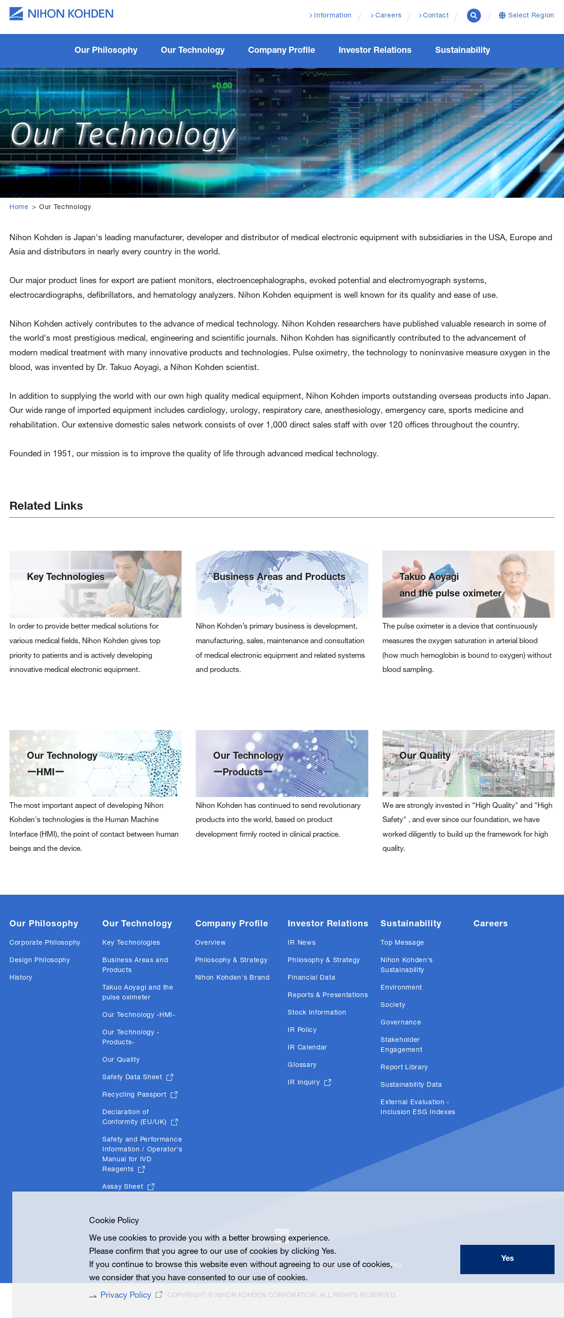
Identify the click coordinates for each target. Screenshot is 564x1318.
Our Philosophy (43, 935)
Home (19, 207)
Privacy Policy (121, 1296)
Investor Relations (328, 935)
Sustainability (411, 935)
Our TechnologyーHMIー (62, 774)
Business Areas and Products (279, 585)
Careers (490, 935)
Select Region (531, 16)
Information (333, 16)
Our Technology (137, 935)
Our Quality (424, 766)
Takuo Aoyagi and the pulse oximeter (450, 593)
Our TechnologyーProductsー (248, 774)
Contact (436, 16)
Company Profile (232, 935)
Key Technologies (66, 585)
